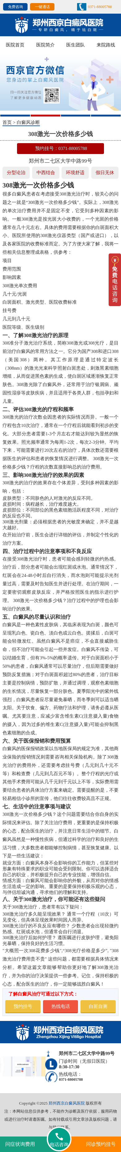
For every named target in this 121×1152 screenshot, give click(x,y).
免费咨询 (15, 7)
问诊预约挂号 (101, 1144)
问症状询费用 (20, 1144)
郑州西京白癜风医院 (67, 1103)
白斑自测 (98, 1006)
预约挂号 (23, 1006)
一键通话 (42, 7)
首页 (7, 122)
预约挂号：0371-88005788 (61, 148)
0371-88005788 (100, 7)
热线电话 (60, 1006)
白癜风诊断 (28, 122)
